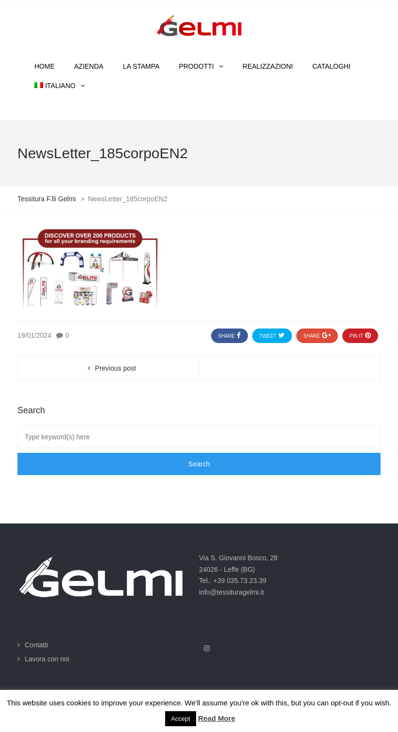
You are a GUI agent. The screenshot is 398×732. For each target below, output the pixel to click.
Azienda (89, 66)
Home (44, 66)
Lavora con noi (47, 659)
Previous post (115, 368)
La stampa (141, 66)
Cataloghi (331, 66)
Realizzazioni (268, 66)
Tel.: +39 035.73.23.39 (232, 580)
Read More (216, 718)
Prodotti (196, 66)
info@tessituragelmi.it (231, 592)
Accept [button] (180, 718)
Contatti (36, 645)
